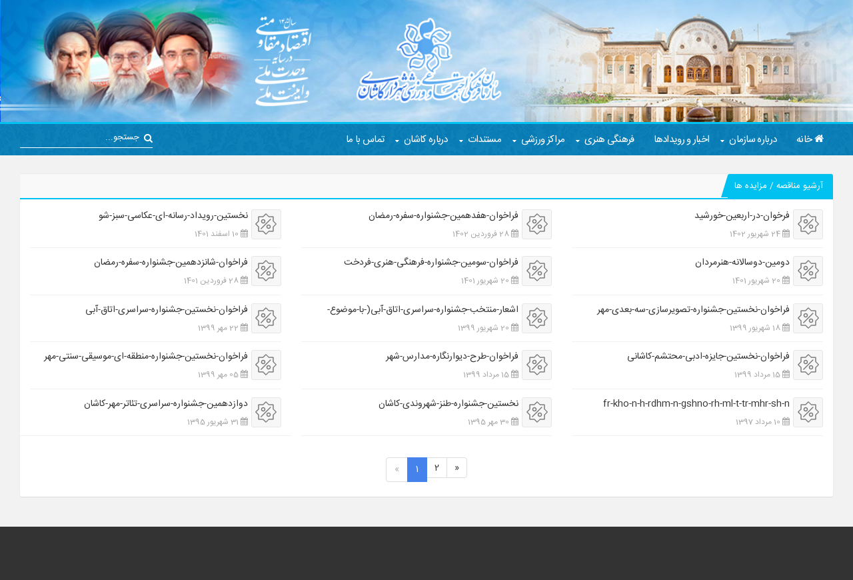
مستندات (484, 139)
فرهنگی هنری (609, 139)
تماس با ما (365, 139)
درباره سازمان (752, 139)
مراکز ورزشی (542, 139)
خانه (809, 139)
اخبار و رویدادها (681, 139)
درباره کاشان (426, 139)
